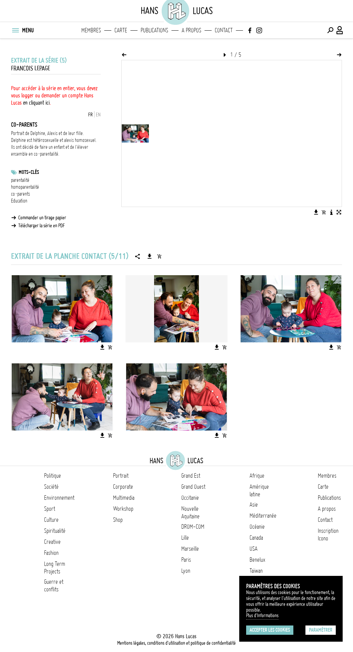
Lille (185, 537)
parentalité (20, 180)
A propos (191, 30)
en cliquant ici (36, 102)
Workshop (123, 508)
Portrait (121, 475)
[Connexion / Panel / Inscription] (340, 30)
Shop (118, 519)
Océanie (257, 526)
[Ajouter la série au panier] (159, 256)
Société (51, 486)
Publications (154, 30)
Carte (120, 30)
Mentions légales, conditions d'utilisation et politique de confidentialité (176, 643)
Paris (186, 559)
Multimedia (123, 497)
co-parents (20, 194)
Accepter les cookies (270, 630)
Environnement (59, 497)
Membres (91, 30)
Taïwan (256, 570)
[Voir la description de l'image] (331, 212)
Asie (254, 504)
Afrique (257, 475)
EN (98, 115)
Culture (51, 519)
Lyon (185, 570)
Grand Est (190, 475)
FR (90, 115)
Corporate (123, 486)
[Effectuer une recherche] (330, 30)
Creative (52, 541)
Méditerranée (263, 515)
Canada (256, 537)
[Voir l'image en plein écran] (339, 212)
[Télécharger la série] (150, 256)
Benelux (257, 559)
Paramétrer (320, 630)
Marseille (190, 548)
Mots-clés (29, 172)
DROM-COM (192, 526)
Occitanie (190, 497)
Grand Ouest (193, 486)
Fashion (51, 552)
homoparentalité (25, 187)
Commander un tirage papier (42, 218)
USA (254, 548)
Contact (224, 30)
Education (19, 201)
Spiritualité (54, 530)
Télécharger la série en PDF (41, 225)
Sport (49, 508)
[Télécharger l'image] (316, 212)
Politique (52, 475)
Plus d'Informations (262, 615)
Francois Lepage (30, 68)
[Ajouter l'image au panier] (324, 212)
